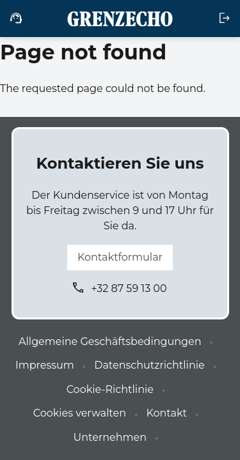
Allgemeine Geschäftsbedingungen (110, 341)
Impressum (44, 365)
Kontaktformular (120, 257)
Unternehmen (110, 437)
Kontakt (166, 413)
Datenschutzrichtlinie (149, 365)
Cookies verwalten (79, 413)
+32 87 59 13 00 (128, 288)
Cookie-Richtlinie (110, 389)
